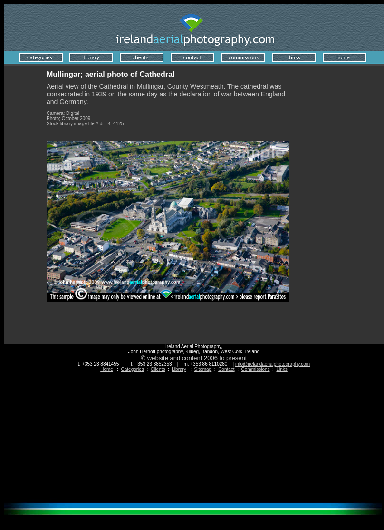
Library (179, 369)
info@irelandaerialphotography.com (272, 364)
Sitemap (203, 369)
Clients (158, 369)
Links (281, 369)
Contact (226, 369)
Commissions (255, 369)
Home (106, 369)
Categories (132, 369)
